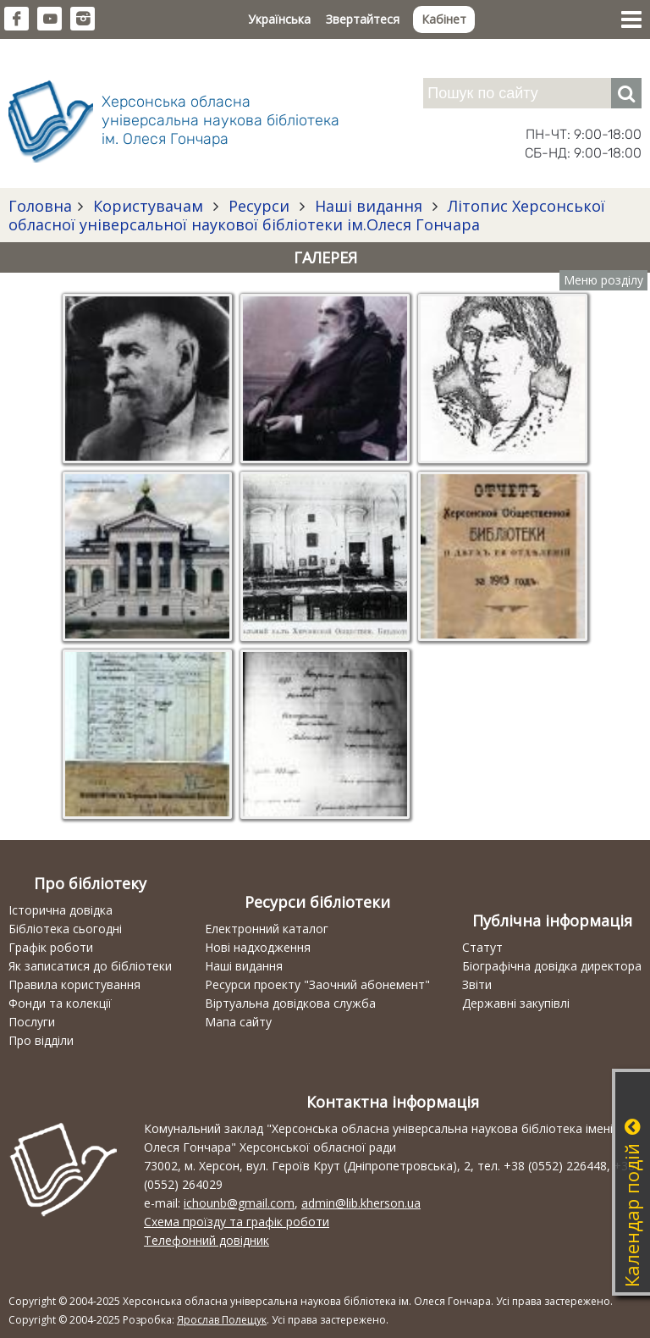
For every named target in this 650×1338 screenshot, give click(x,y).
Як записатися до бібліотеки (90, 966)
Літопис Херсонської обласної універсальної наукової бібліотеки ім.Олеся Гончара (306, 215)
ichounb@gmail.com (239, 1203)
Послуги (31, 1022)
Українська (279, 19)
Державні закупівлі (516, 1003)
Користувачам (148, 206)
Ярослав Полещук (222, 1320)
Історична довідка (60, 910)
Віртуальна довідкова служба (290, 1003)
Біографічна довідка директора (552, 966)
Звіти (477, 984)
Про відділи (41, 1040)
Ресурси (259, 206)
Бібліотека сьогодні (65, 929)
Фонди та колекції (60, 1003)
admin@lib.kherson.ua (361, 1203)
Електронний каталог (266, 929)
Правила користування (74, 984)
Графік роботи (50, 947)
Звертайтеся (362, 19)
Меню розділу (603, 280)
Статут (482, 947)
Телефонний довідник (206, 1240)
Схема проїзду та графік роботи (236, 1222)
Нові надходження (258, 947)
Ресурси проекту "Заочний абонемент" (317, 984)
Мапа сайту (238, 1022)
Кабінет (443, 19)
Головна (40, 206)
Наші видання (369, 206)
